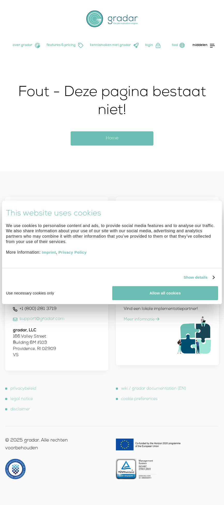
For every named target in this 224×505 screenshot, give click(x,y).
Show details (196, 277)
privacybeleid (23, 389)
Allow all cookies (165, 293)
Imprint (49, 252)
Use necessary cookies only (30, 293)
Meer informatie (141, 320)
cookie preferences (139, 399)
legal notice (21, 399)
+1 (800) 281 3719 (38, 309)
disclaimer (20, 409)
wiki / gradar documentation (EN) (153, 389)
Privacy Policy (72, 252)
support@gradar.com (41, 319)
